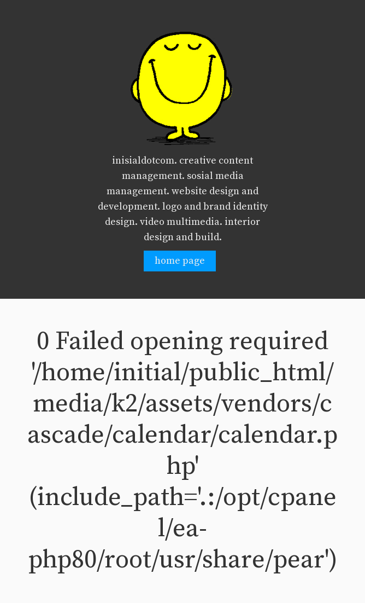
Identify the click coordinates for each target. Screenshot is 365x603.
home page (180, 260)
